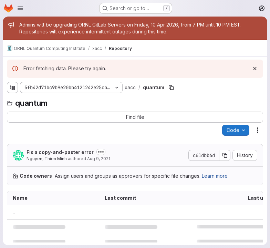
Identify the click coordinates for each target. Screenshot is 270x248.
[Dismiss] (255, 68)
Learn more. (215, 176)
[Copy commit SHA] (224, 155)
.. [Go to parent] (14, 212)
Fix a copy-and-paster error (60, 152)
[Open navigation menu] (20, 8)
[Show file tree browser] (12, 87)
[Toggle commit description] (100, 152)
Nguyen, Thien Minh (47, 158)
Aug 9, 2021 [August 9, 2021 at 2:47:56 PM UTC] (98, 158)
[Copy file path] (171, 87)
